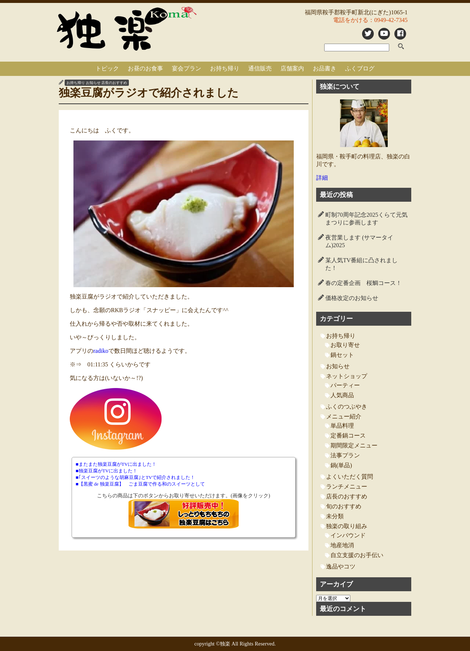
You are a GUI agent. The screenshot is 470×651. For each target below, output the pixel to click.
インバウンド (348, 535)
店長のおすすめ (114, 83)
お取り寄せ (345, 345)
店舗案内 (292, 68)
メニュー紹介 (343, 416)
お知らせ (93, 83)
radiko (100, 351)
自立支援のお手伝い (356, 555)
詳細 (322, 178)
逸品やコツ (340, 566)
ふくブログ (360, 68)
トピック (107, 68)
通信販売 (260, 68)
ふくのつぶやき (346, 406)
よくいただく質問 (349, 476)
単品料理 (342, 426)
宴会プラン (186, 68)
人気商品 (342, 395)
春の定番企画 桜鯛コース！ (363, 283)
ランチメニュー (346, 486)
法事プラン (345, 455)
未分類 (335, 516)
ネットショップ (346, 376)
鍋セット (342, 355)
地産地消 (342, 545)
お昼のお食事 (145, 68)
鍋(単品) (341, 465)
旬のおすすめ (343, 506)
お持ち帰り (224, 68)
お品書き (324, 68)
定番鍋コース (348, 435)
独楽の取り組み (346, 526)
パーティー (345, 385)
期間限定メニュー (353, 445)
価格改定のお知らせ (351, 298)
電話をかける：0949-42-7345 (370, 20)
